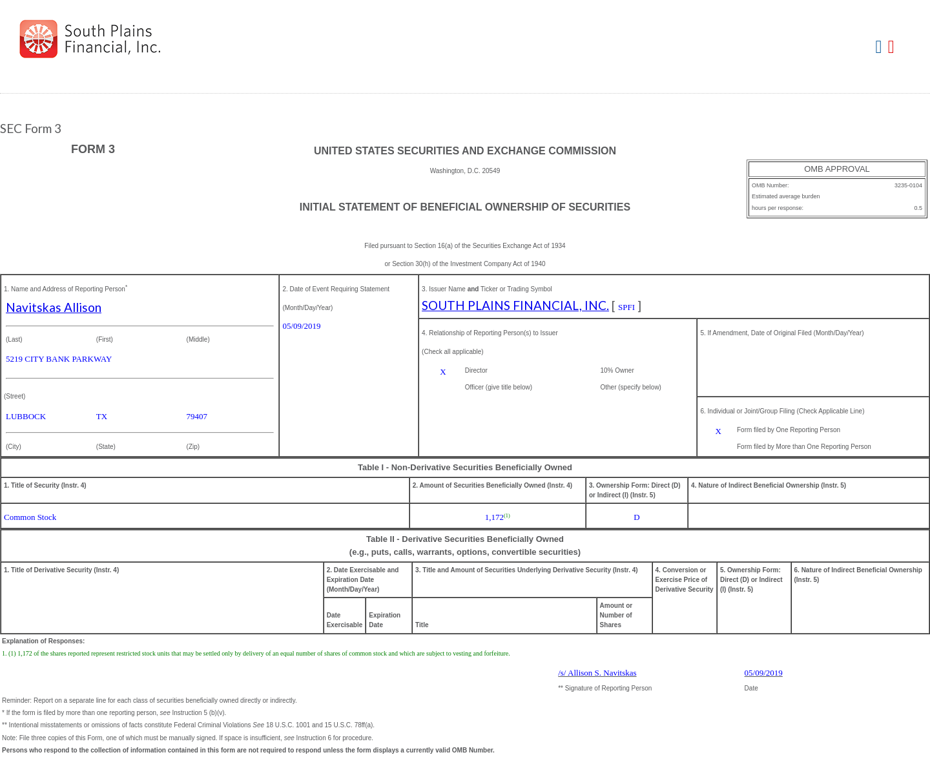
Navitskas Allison (53, 307)
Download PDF (893, 47)
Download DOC (880, 47)
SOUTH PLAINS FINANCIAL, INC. (515, 305)
